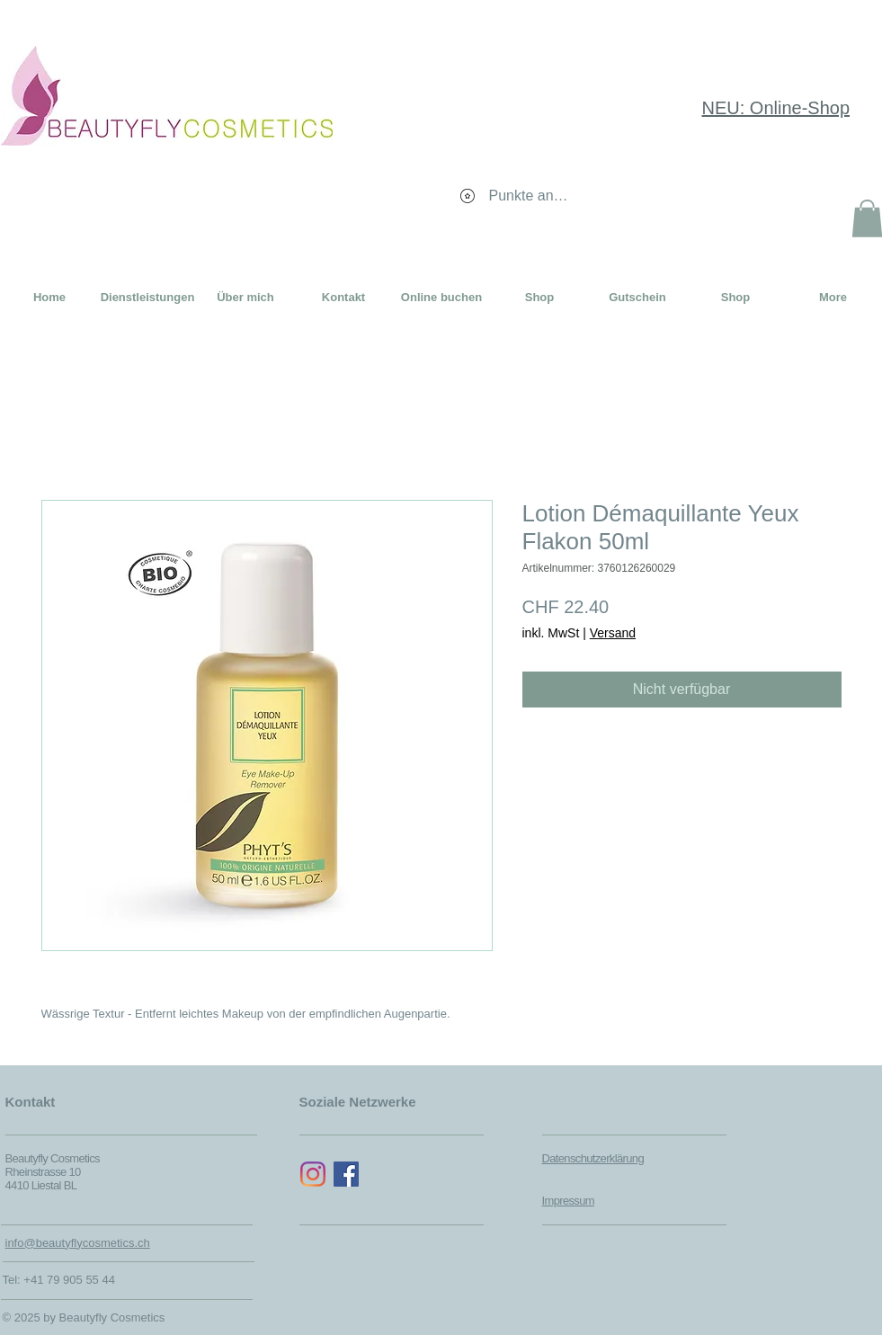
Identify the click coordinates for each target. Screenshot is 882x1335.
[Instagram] (312, 1174)
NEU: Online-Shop (776, 108)
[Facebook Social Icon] (346, 1174)
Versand (613, 633)
